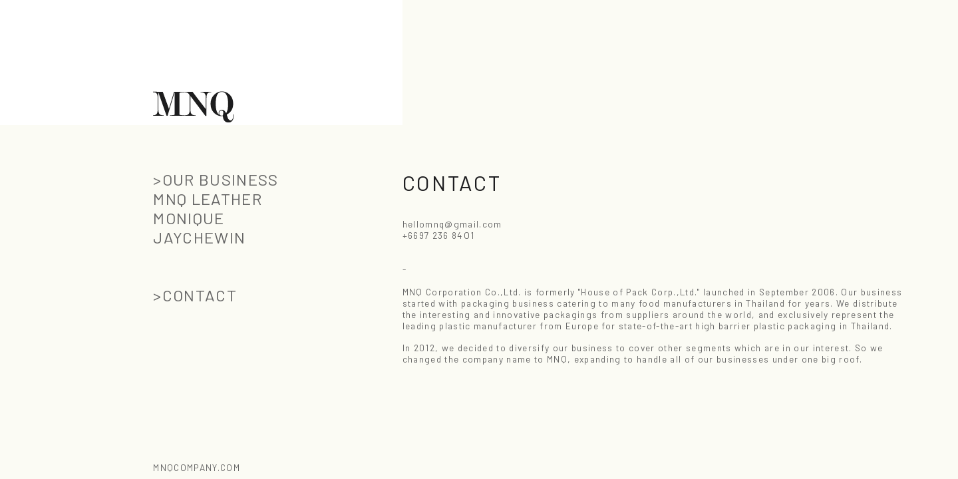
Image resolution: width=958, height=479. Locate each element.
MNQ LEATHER (207, 198)
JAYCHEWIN (199, 237)
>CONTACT (195, 295)
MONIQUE (188, 218)
